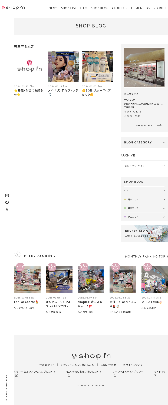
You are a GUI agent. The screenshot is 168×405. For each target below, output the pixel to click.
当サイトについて (133, 364)
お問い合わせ (108, 364)
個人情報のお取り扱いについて (84, 371)
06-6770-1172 (134, 111)
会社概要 (44, 364)
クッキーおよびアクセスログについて (35, 371)
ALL (126, 191)
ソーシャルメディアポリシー (128, 371)
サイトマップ (160, 373)
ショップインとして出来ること (77, 364)
